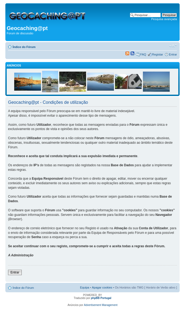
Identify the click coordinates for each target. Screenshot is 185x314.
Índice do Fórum (24, 47)
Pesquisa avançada (164, 19)
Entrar (173, 54)
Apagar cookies (102, 287)
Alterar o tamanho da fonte (173, 45)
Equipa (84, 287)
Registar (157, 54)
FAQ (143, 54)
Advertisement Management (100, 305)
